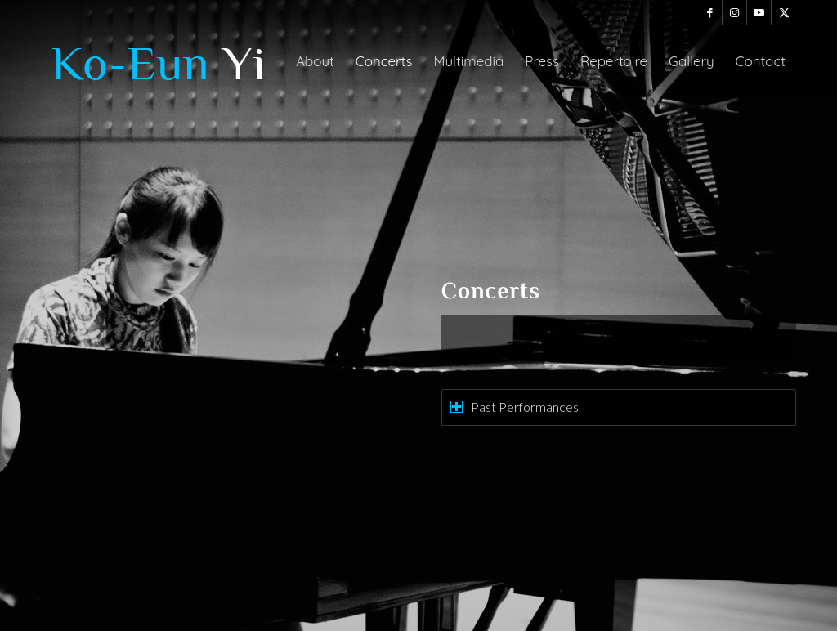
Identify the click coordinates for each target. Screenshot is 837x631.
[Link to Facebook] (710, 12)
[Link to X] (784, 12)
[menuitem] (315, 61)
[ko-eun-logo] (163, 61)
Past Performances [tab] (514, 407)
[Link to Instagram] (734, 12)
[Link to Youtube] (759, 12)
